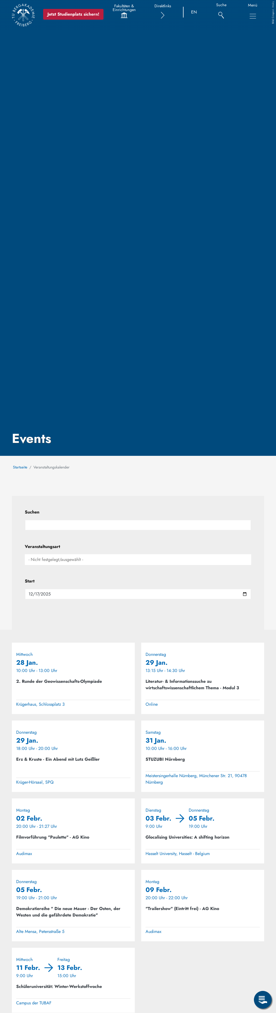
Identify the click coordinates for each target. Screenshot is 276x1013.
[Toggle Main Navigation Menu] (253, 16)
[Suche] (221, 12)
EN (194, 12)
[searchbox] (138, 559)
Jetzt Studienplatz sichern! (75, 14)
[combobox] (138, 559)
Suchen (32, 512)
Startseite (20, 467)
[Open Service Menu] (263, 1000)
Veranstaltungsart (42, 546)
